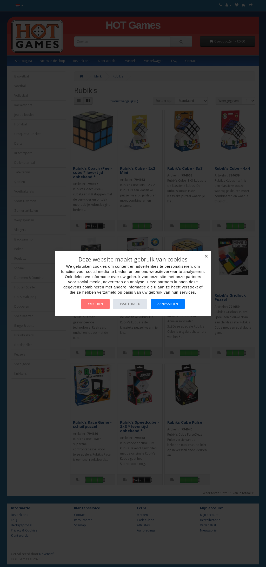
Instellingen (130, 304)
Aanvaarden (169, 304)
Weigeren (93, 304)
